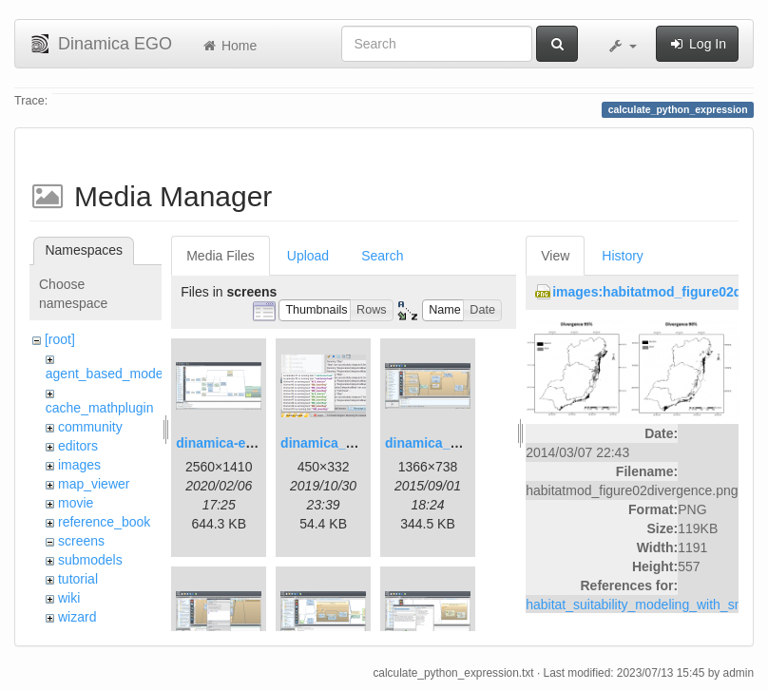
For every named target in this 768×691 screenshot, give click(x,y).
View (555, 255)
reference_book (104, 521)
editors (78, 445)
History (622, 255)
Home (229, 45)
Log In (697, 43)
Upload (308, 255)
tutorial (78, 578)
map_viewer (93, 483)
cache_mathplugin (100, 407)
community (90, 426)
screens (81, 540)
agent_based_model (106, 373)
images (79, 464)
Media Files (220, 255)
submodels (90, 559)
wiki (69, 597)
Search (382, 255)
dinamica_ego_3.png (450, 443)
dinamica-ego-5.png (238, 443)
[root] (60, 339)
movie (75, 502)
